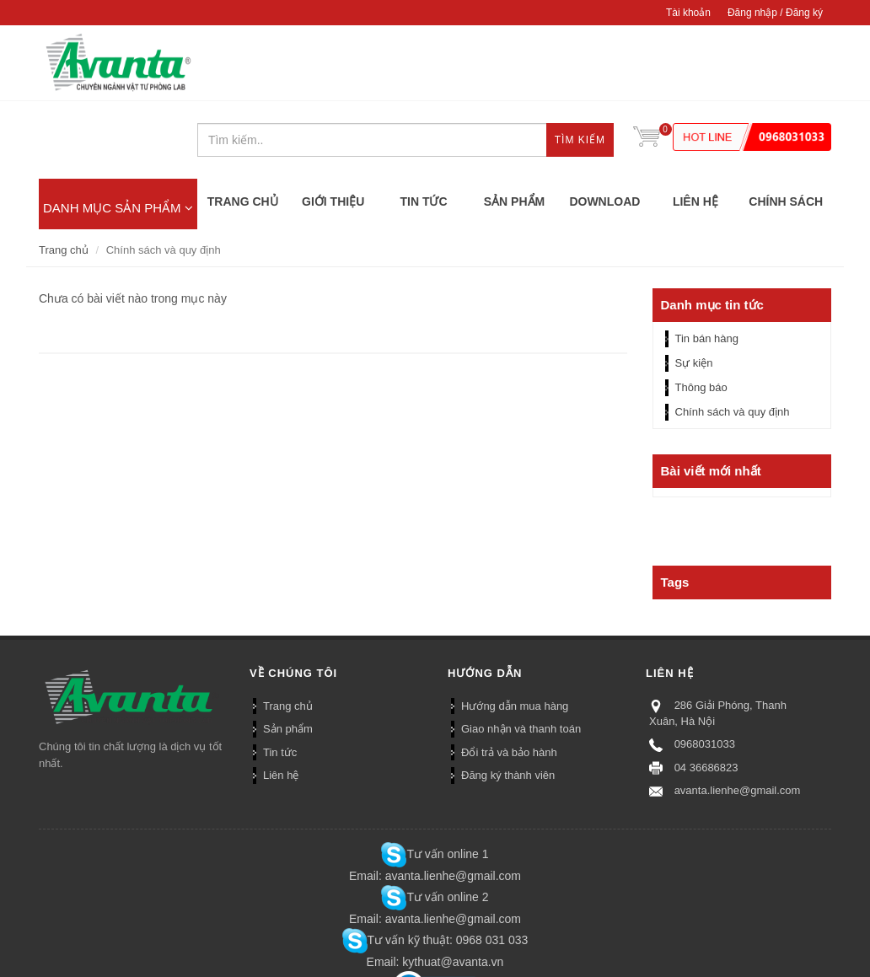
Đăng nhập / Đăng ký (775, 13)
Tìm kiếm (580, 64)
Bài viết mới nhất (711, 394)
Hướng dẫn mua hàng (514, 628)
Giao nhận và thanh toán (521, 652)
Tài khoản (688, 13)
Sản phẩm (288, 652)
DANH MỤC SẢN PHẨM (118, 130)
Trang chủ (288, 628)
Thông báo (701, 310)
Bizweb (128, 958)
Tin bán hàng (706, 261)
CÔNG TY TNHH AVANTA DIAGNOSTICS (118, 63)
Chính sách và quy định (732, 335)
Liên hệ (280, 698)
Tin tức (280, 674)
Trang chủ (64, 172)
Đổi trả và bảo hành (509, 674)
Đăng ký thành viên (508, 698)
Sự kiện (694, 286)
